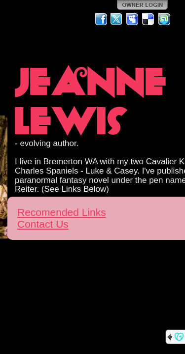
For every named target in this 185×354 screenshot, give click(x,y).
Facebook (101, 19)
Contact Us (43, 224)
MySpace (133, 19)
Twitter (117, 19)
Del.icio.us (148, 19)
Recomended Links (61, 212)
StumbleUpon (164, 19)
